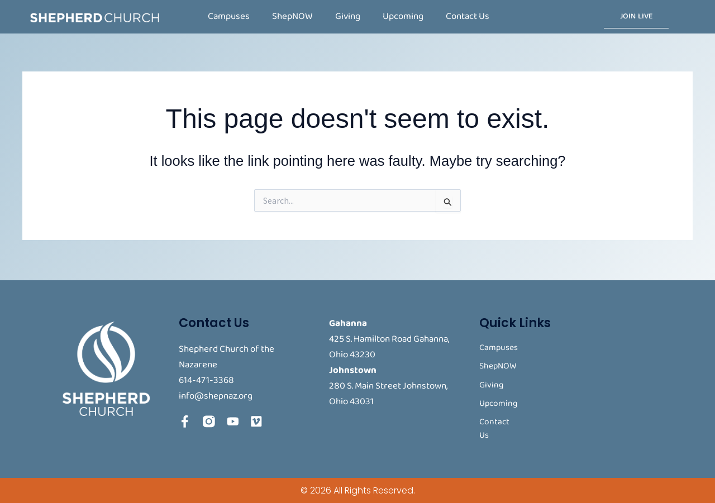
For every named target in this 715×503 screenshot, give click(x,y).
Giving (347, 16)
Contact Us (467, 16)
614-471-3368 (206, 378)
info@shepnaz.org (215, 394)
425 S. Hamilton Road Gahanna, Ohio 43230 (389, 345)
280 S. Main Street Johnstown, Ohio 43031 (388, 392)
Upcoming (403, 16)
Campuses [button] (229, 16)
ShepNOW (292, 16)
